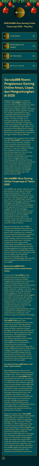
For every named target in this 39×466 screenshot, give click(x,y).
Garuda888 (8, 189)
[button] (4, 458)
